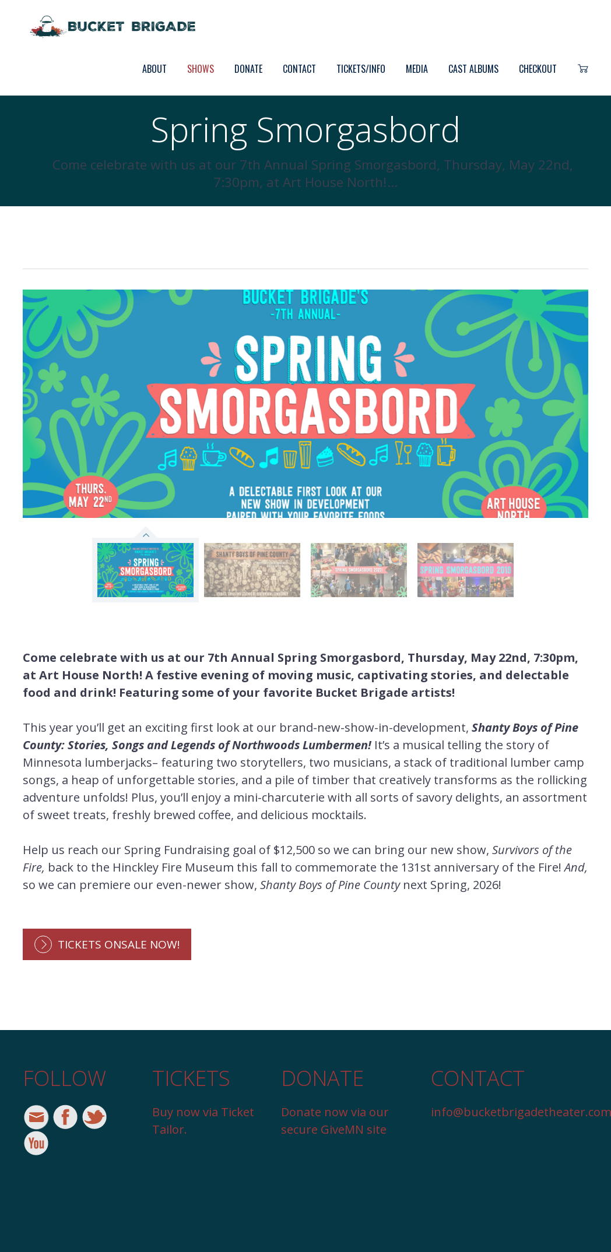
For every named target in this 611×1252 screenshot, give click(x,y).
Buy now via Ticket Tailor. (203, 1120)
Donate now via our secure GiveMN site (335, 1120)
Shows (200, 69)
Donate (248, 69)
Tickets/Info (360, 69)
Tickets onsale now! (119, 944)
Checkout (538, 69)
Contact (299, 69)
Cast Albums (473, 69)
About (154, 69)
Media (417, 69)
